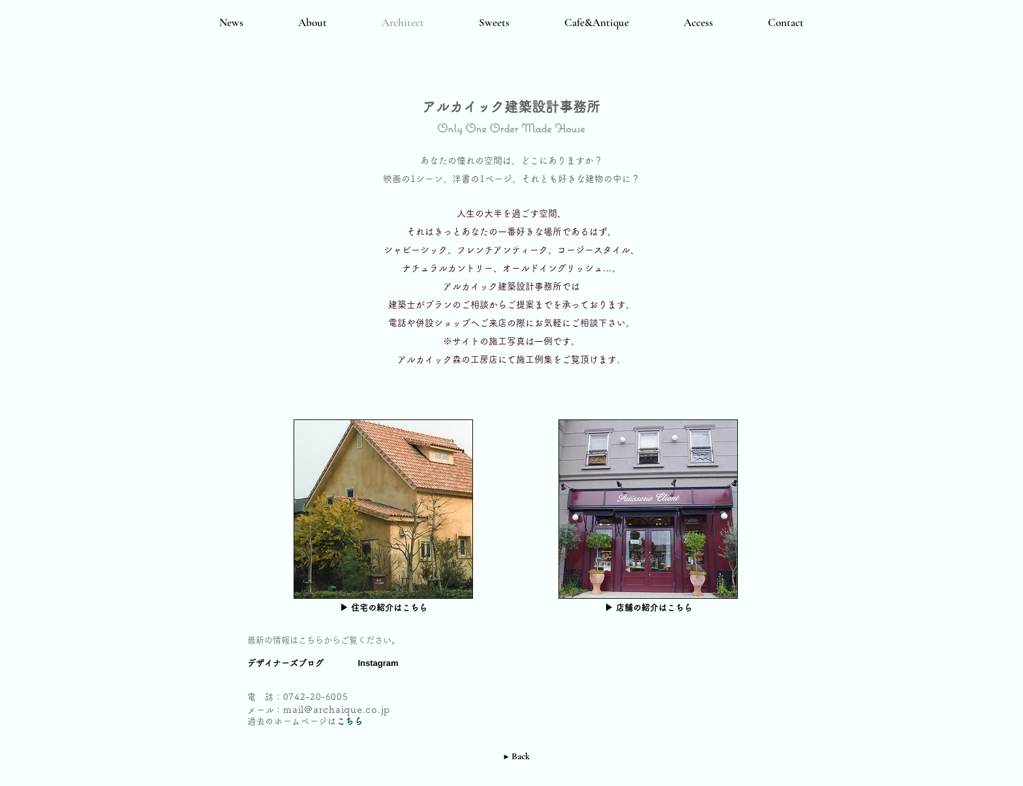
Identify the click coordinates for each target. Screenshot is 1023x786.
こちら (350, 721)
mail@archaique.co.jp (336, 709)
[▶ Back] (516, 756)
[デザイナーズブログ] (285, 663)
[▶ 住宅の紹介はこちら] (383, 608)
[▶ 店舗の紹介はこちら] (648, 608)
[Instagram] (378, 663)
